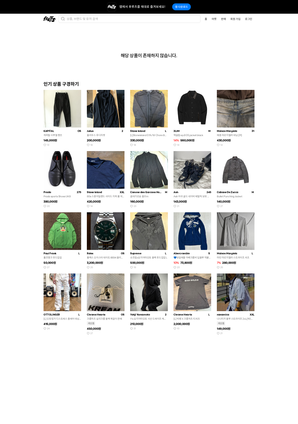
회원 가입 (235, 19)
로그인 (248, 19)
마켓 (214, 19)
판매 (223, 19)
